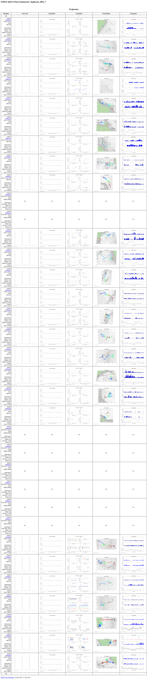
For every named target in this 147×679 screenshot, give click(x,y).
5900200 (8, 329)
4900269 (8, 446)
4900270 (8, 464)
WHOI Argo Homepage (7, 677)
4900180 (8, 59)
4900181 (8, 99)
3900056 (8, 39)
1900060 (8, 616)
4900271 (8, 483)
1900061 (8, 576)
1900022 (8, 176)
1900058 (8, 537)
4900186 (8, 408)
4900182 (8, 231)
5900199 (8, 310)
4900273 (8, 519)
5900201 (8, 270)
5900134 (8, 251)
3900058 (8, 655)
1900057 (8, 557)
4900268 (8, 428)
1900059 (8, 636)
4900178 (8, 118)
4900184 (8, 349)
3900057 (8, 20)
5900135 (8, 290)
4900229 (8, 213)
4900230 (8, 194)
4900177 (8, 138)
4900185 (8, 369)
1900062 (8, 596)
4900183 (8, 389)
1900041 (8, 156)
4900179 (8, 79)
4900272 (8, 501)
